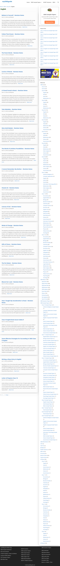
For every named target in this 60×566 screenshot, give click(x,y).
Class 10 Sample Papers (47, 305)
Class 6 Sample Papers (46, 400)
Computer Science (47, 205)
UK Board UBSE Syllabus (6, 555)
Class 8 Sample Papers (46, 411)
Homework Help (45, 560)
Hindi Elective (46, 215)
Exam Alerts (44, 291)
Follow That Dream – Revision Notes (13, 34)
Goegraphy (45, 252)
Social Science (46, 129)
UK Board (42, 459)
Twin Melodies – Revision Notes (11, 109)
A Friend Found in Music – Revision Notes (14, 90)
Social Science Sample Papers (49, 332)
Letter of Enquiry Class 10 (10, 378)
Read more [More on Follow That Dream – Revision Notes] (30, 45)
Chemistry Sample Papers (48, 342)
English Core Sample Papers (49, 346)
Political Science (46, 231)
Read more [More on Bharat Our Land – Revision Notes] (9, 293)
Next (7, 395)
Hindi (44, 96)
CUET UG (42, 445)
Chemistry (45, 203)
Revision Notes (43, 455)
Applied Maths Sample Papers (49, 336)
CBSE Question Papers (45, 301)
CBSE (55, 2)
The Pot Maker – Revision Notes (12, 263)
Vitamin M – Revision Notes (10, 188)
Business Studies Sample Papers (50, 340)
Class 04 (43, 100)
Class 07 (43, 131)
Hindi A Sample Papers (48, 321)
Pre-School (42, 453)
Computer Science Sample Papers (50, 369)
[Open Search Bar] (58, 2)
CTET (41, 443)
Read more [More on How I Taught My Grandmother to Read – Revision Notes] (28, 312)
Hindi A (44, 160)
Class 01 (43, 86)
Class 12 (43, 234)
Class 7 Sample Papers (46, 408)
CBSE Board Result (45, 552)
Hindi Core (45, 213)
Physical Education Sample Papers (50, 388)
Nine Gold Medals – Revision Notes (12, 128)
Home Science (46, 219)
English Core (46, 209)
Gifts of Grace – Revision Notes (11, 244)
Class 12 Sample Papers (47, 358)
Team (51, 562)
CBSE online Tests (45, 556)
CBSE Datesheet (45, 550)
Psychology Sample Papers (49, 396)
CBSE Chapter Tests (25, 556)
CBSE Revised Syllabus (26, 558)
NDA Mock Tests (4, 559)
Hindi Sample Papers (47, 404)
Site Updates (44, 297)
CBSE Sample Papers (37, 2)
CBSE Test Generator (46, 554)
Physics (44, 229)
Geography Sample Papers (49, 377)
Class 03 (43, 90)
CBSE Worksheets (44, 441)
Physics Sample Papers (48, 354)
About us (43, 562)
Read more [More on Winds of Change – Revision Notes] (23, 237)
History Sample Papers (48, 350)
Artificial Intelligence (47, 174)
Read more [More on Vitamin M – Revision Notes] (16, 199)
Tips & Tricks (44, 299)
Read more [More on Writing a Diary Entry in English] (16, 371)
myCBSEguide (7, 1)
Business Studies (46, 201)
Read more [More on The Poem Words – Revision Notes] (12, 64)
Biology (44, 199)
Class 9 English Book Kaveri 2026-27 (13, 320)
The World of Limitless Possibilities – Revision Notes (18, 148)
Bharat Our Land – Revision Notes (12, 282)
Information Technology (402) (49, 184)
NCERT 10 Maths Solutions (26, 560)
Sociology (45, 232)
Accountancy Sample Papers (49, 360)
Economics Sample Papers (48, 344)
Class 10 (43, 172)
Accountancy (46, 195)
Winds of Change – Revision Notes (12, 225)
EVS (44, 94)
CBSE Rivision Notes (25, 554)
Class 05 (43, 110)
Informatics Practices (47, 221)
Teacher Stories (43, 457)
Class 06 (43, 119)
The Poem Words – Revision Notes (12, 53)
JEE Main (42, 447)
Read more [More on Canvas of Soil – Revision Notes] (7, 218)
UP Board (42, 543)
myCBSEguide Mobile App (6, 547)
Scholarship (44, 295)
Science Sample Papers (48, 330)
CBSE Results (44, 287)
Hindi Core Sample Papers (48, 348)
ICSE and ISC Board (5, 551)
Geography (45, 211)
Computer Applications (48, 176)
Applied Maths (46, 197)
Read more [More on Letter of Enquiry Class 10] (11, 389)
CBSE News (42, 279)
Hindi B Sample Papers (48, 323)
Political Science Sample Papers (50, 356)
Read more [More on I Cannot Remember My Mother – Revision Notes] (17, 180)
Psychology (45, 275)
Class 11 (43, 193)
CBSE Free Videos (45, 558)
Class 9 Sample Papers (46, 415)
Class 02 (43, 88)
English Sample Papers (48, 402)
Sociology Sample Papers (48, 398)
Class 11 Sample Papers (47, 334)
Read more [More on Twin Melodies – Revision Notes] (31, 121)
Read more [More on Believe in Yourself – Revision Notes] (25, 27)
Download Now (50, 22)
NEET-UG (42, 451)
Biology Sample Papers (48, 338)
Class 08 (43, 143)
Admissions (44, 281)
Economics (45, 207)
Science (44, 127)
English (44, 92)
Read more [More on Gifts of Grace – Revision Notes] (11, 256)
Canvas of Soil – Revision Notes (11, 206)
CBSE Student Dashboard (6, 549)
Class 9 (43, 531)
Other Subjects (46, 151)
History (44, 217)
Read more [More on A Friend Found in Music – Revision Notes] (29, 102)
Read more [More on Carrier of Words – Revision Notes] (20, 83)
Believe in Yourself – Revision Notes (13, 15)
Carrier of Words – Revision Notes (12, 71)
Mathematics (46, 98)
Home (28, 2)
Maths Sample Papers (48, 328)
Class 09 (8, 6)
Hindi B (44, 162)
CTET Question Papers (5, 557)
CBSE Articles (44, 283)
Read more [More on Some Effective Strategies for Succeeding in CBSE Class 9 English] (15, 352)
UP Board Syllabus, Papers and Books (9, 553)
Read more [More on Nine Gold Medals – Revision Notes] (12, 141)
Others (43, 293)
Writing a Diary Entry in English (11, 359)
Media (47, 562)
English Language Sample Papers (50, 317)
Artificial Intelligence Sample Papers (51, 307)
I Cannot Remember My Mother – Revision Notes (17, 169)
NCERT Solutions (47, 2)
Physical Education (47, 227)
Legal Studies (46, 264)
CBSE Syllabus (45, 289)
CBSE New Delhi (45, 285)
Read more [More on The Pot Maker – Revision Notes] (12, 275)
